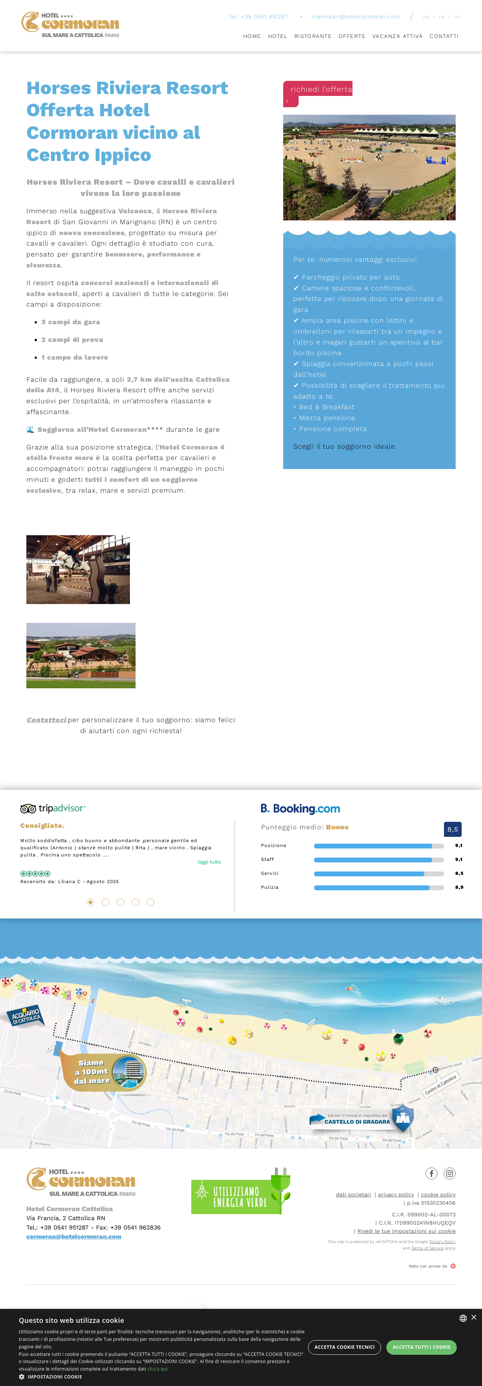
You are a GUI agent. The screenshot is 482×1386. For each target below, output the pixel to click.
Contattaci (47, 720)
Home (252, 38)
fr (442, 18)
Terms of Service (427, 1248)
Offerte (352, 38)
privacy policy (396, 1195)
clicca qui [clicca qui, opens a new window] (158, 1369)
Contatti (444, 38)
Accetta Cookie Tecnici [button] (345, 1347)
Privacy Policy (442, 1241)
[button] (162, 1376)
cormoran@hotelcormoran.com (356, 18)
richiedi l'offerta (317, 96)
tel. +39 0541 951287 (258, 18)
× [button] (473, 1318)
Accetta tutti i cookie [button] (422, 1347)
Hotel (278, 38)
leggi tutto (209, 862)
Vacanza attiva (397, 38)
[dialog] (241, 1347)
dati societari (353, 1195)
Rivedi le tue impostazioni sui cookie (406, 1231)
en (426, 18)
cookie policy (438, 1195)
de (458, 18)
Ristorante (313, 38)
